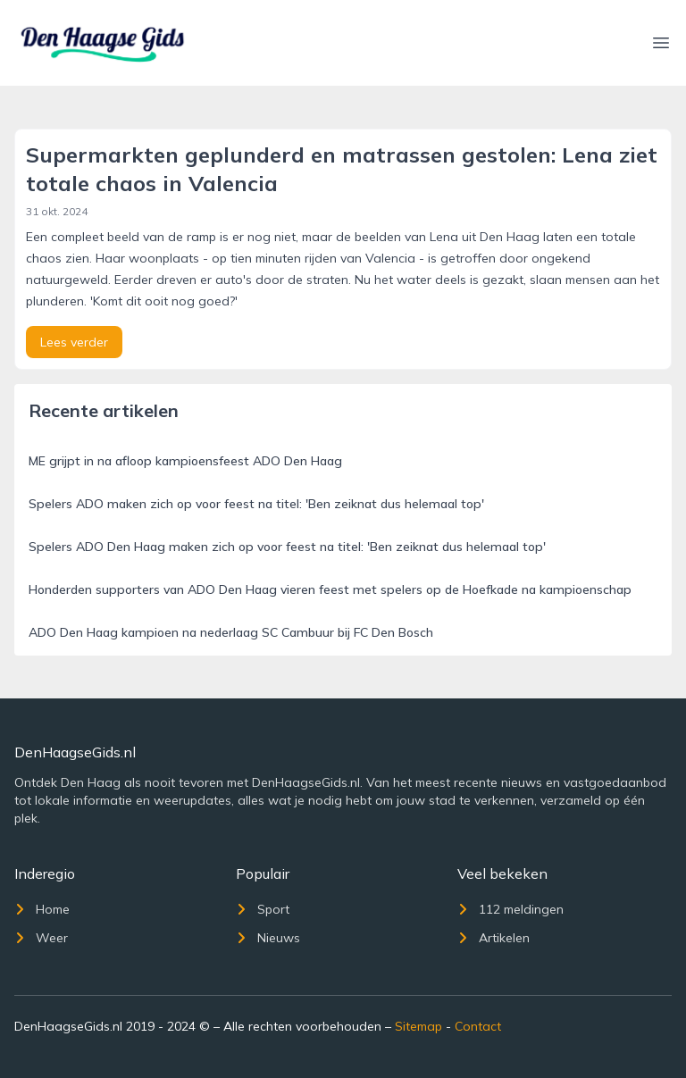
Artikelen (493, 938)
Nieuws (268, 938)
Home (42, 909)
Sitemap (418, 1026)
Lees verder (74, 342)
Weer (41, 938)
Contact (478, 1026)
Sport (262, 909)
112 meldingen (510, 909)
